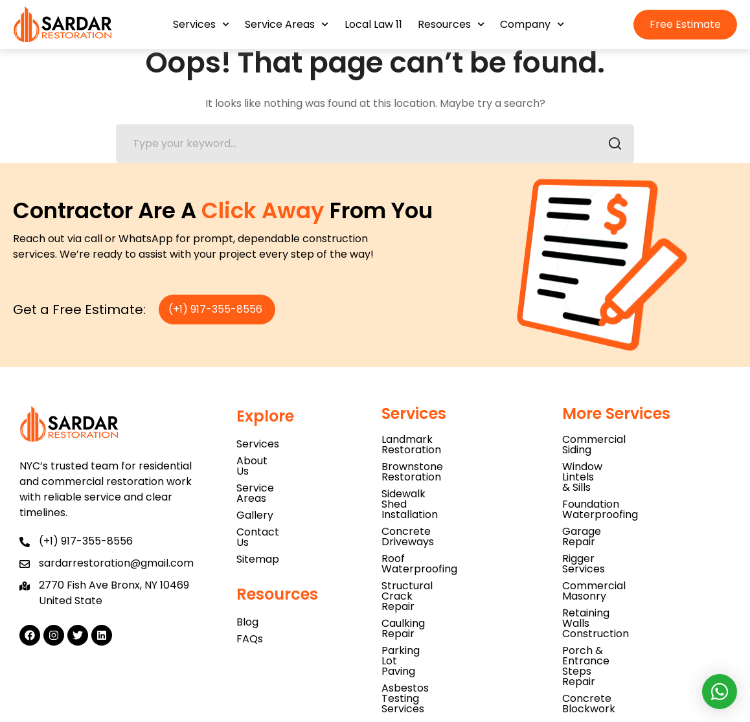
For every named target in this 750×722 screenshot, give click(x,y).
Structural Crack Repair (441, 530)
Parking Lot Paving (427, 563)
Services (201, 24)
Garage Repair (599, 496)
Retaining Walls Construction (635, 546)
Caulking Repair (420, 546)
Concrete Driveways (433, 496)
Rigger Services (601, 513)
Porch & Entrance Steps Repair (641, 563)
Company (532, 24)
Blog (247, 597)
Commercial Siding (609, 445)
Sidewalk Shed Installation (446, 479)
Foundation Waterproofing (630, 479)
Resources (451, 24)
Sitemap (257, 534)
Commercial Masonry (617, 530)
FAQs (249, 614)
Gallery (254, 500)
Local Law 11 (373, 24)
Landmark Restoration (438, 445)
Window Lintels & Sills (615, 462)
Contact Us (265, 517)
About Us (259, 467)
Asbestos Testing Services (447, 580)
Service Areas (286, 24)
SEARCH (611, 151)
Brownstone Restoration (443, 462)
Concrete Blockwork (614, 580)
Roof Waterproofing (432, 513)
